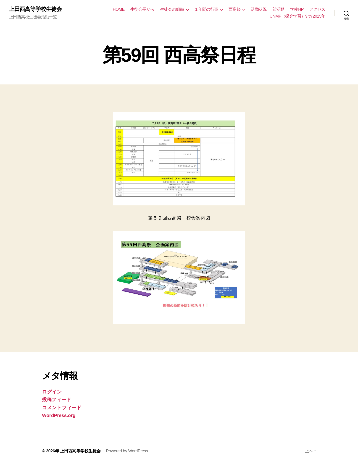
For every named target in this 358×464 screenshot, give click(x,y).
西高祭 (235, 9)
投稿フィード (56, 399)
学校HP (297, 9)
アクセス (317, 9)
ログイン (52, 391)
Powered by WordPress (127, 451)
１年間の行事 (206, 9)
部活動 (278, 9)
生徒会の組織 (172, 9)
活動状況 (259, 9)
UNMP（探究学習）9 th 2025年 (297, 16)
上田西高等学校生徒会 (35, 9)
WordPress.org (59, 415)
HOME (119, 9)
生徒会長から (142, 9)
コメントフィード (62, 407)
